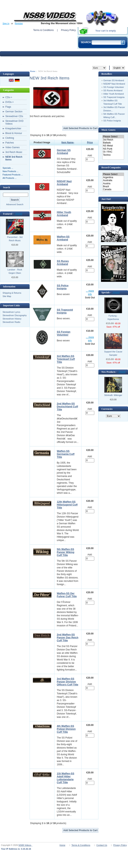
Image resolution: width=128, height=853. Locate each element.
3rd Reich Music (13, 152)
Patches (9, 142)
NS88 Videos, (25, 845)
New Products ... (11, 171)
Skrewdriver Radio (11, 322)
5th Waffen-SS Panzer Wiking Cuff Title (65, 552)
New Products (29, 58)
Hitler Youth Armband (64, 214)
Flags (8, 106)
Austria (113, 183)
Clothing (9, 138)
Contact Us (101, 845)
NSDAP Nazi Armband (64, 183)
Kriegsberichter (13, 128)
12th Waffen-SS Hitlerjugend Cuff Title (67, 504)
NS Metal (113, 145)
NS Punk (113, 148)
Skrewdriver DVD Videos (14, 122)
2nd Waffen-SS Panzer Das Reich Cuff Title (67, 637)
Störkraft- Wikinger (113, 395)
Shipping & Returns (12, 293)
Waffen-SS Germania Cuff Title (66, 454)
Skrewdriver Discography (15, 315)
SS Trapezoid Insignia (65, 311)
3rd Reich (113, 139)
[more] (18, 213)
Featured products (80, 58)
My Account (109, 58)
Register (19, 23)
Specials (53, 58)
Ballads (113, 142)
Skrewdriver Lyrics (11, 312)
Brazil (113, 186)
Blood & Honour (13, 133)
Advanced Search (14, 204)
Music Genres (108, 130)
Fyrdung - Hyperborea (113, 317)
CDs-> (8, 97)
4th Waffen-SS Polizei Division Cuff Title (66, 728)
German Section (13, 111)
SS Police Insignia (62, 287)
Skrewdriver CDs (14, 116)
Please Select (113, 136)
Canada (113, 189)
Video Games (12, 147)
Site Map (7, 296)
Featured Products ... (13, 174)
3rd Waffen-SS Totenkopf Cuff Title (66, 359)
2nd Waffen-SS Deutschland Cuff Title (67, 406)
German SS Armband (64, 152)
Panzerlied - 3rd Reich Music (14, 239)
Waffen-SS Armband (63, 238)
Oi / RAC (113, 151)
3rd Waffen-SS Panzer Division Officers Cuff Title (67, 681)
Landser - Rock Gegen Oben (14, 271)
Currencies (106, 409)
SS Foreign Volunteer (63, 333)
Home (8, 58)
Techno (113, 155)
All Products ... (10, 178)
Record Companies (111, 167)
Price (90, 142)
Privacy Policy (68, 30)
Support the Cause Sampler (113, 353)
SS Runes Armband (63, 262)
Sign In (6, 23)
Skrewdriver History (12, 319)
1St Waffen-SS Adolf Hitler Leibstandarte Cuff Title (65, 778)
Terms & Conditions (43, 30)
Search (6, 187)
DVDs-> (9, 102)
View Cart (11, 63)
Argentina (113, 177)
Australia (113, 180)
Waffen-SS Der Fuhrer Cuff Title (67, 595)
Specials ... (8, 168)
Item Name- (68, 142)
